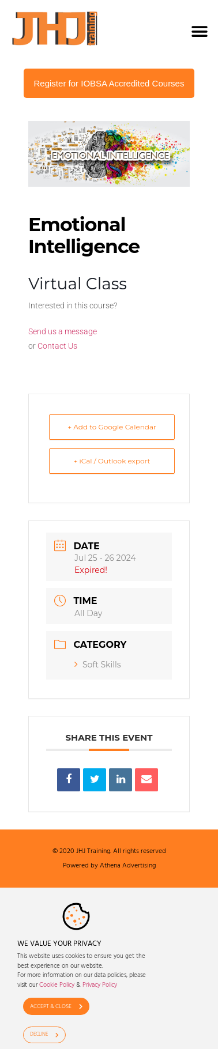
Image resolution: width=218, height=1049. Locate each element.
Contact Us (57, 345)
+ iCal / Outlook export (112, 460)
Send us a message (62, 331)
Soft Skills (97, 664)
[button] (199, 31)
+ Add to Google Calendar (111, 426)
